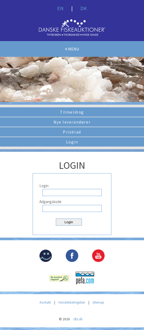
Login (72, 141)
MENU (73, 49)
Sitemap (98, 302)
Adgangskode (50, 201)
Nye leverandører (72, 122)
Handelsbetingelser (71, 302)
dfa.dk (77, 319)
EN (60, 8)
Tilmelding (72, 112)
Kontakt (45, 302)
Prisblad (72, 132)
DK (83, 8)
